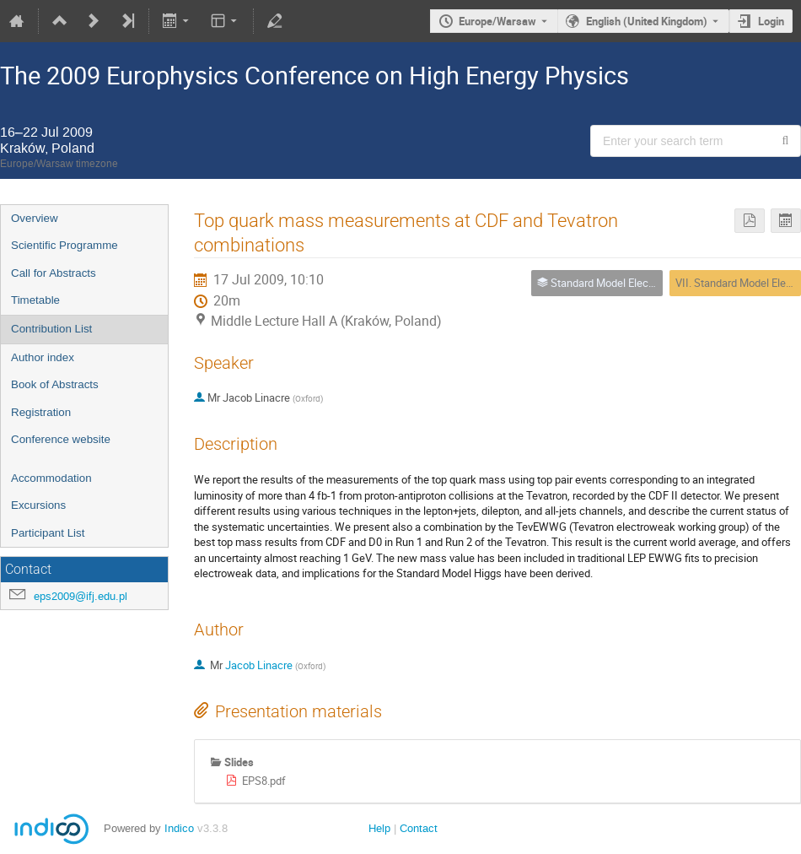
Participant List (47, 533)
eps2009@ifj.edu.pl (80, 596)
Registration (41, 412)
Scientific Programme (64, 245)
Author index (42, 357)
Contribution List (51, 328)
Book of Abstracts (55, 384)
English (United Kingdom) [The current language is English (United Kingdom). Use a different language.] (646, 21)
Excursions (38, 505)
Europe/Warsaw (497, 21)
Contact (419, 828)
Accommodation (51, 478)
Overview (34, 218)
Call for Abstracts (53, 273)
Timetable (35, 300)
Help (379, 828)
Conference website (60, 439)
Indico (179, 828)
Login (771, 21)
